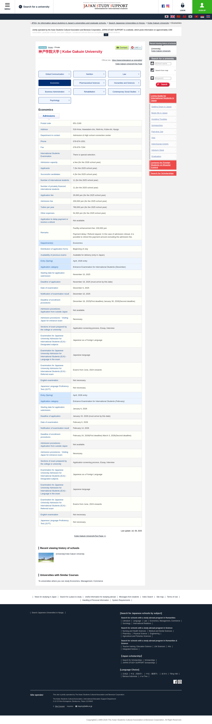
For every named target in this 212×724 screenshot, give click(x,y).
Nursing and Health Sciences (134, 631)
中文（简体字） (137, 674)
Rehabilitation (89, 92)
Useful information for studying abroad (100, 597)
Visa (153, 138)
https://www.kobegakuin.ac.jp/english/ (127, 60)
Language (137, 621)
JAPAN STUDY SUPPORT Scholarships (139, 663)
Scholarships (157, 125)
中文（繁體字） (152, 674)
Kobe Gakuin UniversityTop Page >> (90, 536)
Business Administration (54, 92)
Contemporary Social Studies (124, 92)
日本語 (125, 674)
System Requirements (121, 600)
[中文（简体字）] (178, 16)
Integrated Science (130, 649)
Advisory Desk (157, 150)
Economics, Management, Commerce (165, 621)
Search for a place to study (71, 597)
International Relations (142, 623)
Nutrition (89, 74)
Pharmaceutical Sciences (89, 83)
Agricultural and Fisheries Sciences (137, 636)
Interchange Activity (160, 144)
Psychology (54, 100)
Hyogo (50, 47)
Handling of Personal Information (95, 600)
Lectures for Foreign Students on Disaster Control (161, 165)
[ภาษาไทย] (208, 16)
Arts (169, 646)
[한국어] (190, 16)
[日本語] (166, 16)
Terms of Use (172, 597)
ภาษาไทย (143, 676)
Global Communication (55, 74)
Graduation (156, 156)
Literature (126, 621)
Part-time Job (157, 131)
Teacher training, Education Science (137, 646)
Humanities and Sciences (124, 83)
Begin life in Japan (159, 113)
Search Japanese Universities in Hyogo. (48, 613)
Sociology (126, 623)
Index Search (147, 597)
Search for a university (34, 6)
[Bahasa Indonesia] (202, 16)
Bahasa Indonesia (130, 676)
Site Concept (59, 706)
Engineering (155, 634)
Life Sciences (159, 646)
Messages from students (129, 597)
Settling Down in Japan (161, 107)
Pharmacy (127, 634)
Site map (160, 597)
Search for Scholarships (162, 173)
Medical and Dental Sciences (160, 631)
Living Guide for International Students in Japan (162, 98)
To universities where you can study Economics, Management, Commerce (70, 581)
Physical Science (140, 634)
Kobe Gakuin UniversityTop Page (129, 64)
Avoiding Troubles (159, 119)
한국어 (164, 674)
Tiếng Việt (174, 674)
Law (124, 74)
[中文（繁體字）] (184, 16)
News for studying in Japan (45, 597)
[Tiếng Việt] (196, 16)
